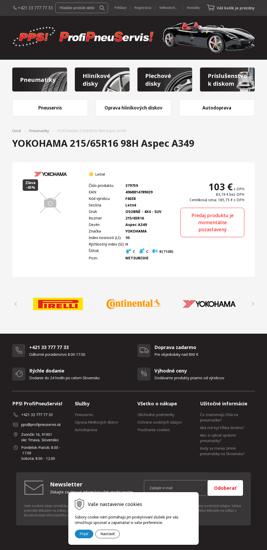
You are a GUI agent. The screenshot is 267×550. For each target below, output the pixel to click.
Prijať (84, 534)
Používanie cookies (153, 429)
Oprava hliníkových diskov (96, 422)
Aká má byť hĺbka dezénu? (222, 427)
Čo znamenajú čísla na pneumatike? (219, 417)
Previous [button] (14, 304)
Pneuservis (84, 414)
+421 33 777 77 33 (35, 8)
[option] (58, 304)
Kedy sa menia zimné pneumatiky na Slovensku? (222, 451)
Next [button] (252, 304)
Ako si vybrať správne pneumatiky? (218, 438)
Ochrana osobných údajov (159, 422)
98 (127, 237)
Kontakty (193, 7)
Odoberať (225, 488)
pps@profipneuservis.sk (41, 424)
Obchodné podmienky (155, 414)
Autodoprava (86, 429)
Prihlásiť (120, 7)
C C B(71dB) (149, 251)
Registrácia (143, 7)
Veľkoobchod (169, 7)
